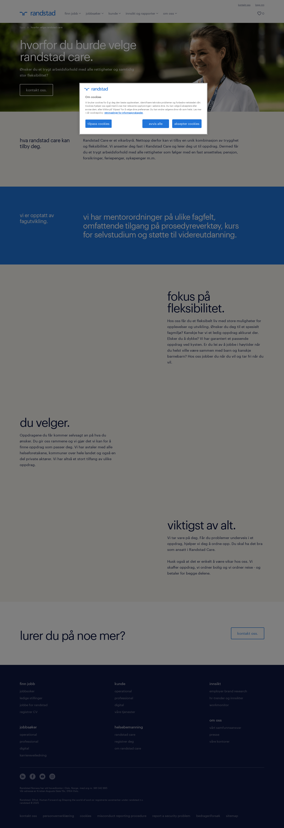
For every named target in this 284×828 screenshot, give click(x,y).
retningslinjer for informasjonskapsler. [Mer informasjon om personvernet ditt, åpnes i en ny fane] (123, 112)
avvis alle (156, 123)
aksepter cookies (186, 123)
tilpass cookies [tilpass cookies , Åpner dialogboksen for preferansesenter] (98, 123)
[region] (143, 109)
